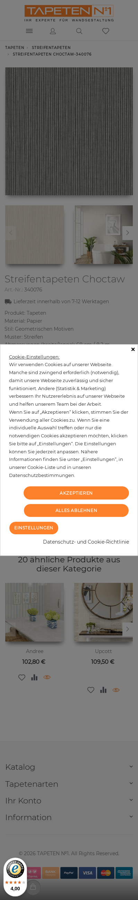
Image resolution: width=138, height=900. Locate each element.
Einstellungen (33, 527)
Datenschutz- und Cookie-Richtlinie (86, 542)
